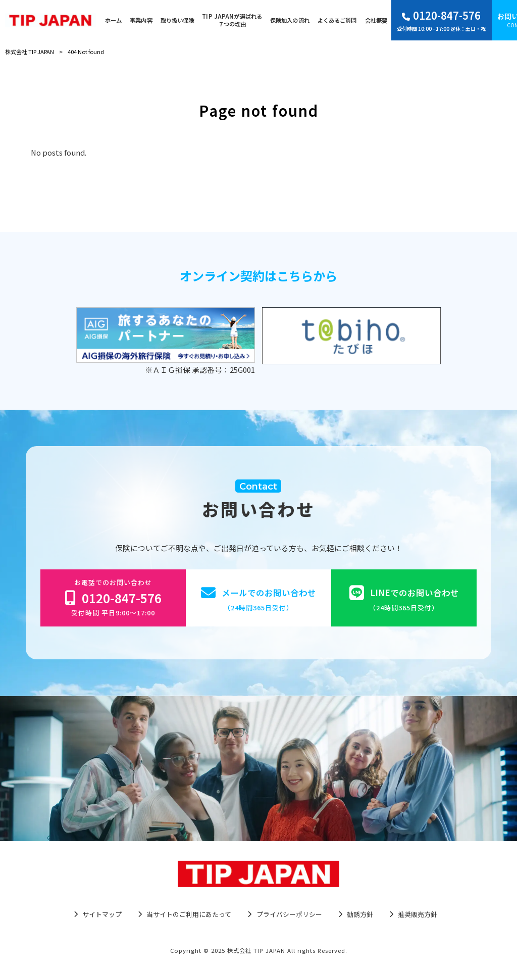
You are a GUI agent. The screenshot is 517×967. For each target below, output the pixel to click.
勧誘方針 (360, 914)
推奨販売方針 (417, 914)
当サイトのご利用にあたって (188, 914)
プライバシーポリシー (289, 914)
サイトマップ (102, 914)
